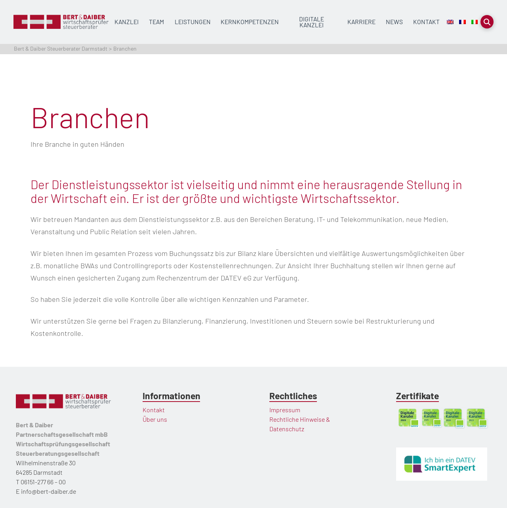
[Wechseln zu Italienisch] (475, 22)
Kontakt (154, 409)
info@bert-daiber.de (48, 491)
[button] (487, 21)
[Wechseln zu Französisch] (462, 22)
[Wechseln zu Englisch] (450, 22)
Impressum (284, 409)
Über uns (155, 419)
